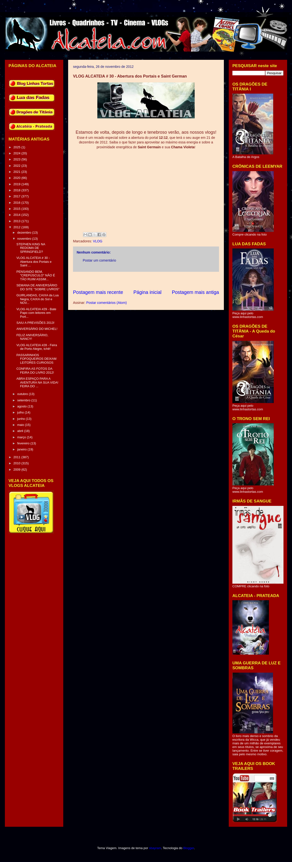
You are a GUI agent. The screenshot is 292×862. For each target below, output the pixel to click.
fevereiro (23, 443)
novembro (24, 238)
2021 (17, 172)
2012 (17, 227)
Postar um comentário (99, 260)
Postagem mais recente (98, 292)
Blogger (188, 848)
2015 (17, 209)
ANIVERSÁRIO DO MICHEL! (36, 329)
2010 (17, 463)
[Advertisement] (161, 280)
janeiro (22, 449)
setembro (24, 400)
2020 (17, 178)
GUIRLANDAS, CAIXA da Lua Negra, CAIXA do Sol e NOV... (37, 299)
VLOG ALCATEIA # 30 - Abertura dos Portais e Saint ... (33, 261)
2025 (17, 147)
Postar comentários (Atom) (106, 303)
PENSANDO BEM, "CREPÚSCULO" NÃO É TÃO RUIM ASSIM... (35, 275)
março (22, 437)
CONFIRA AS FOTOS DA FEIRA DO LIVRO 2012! (35, 370)
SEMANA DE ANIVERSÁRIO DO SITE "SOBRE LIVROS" (37, 287)
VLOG (97, 241)
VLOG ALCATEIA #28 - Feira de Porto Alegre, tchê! (36, 347)
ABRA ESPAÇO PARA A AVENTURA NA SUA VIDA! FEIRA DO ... (37, 382)
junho (21, 419)
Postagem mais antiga (195, 292)
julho (21, 412)
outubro (23, 394)
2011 (17, 457)
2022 (17, 165)
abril (20, 431)
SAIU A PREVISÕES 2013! (35, 323)
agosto (22, 406)
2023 (17, 159)
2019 (17, 184)
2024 (17, 153)
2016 (17, 202)
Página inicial (147, 292)
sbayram (155, 848)
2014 (17, 215)
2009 (17, 469)
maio (21, 425)
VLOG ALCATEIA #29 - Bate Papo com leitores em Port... (36, 312)
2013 (17, 221)
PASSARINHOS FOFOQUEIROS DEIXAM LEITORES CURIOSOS (36, 358)
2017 (17, 196)
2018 (17, 190)
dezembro (24, 232)
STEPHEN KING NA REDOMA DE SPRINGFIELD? (30, 248)
